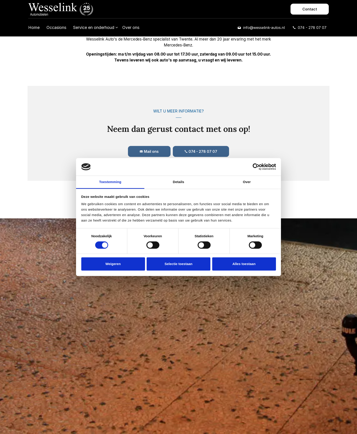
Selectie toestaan (179, 264)
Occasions (56, 27)
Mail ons (149, 151)
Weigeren (113, 264)
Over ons (130, 27)
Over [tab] (247, 182)
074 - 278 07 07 (309, 27)
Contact (309, 9)
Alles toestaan (244, 264)
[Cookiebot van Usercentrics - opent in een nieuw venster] (256, 166)
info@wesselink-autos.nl (261, 27)
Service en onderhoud (93, 27)
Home (34, 27)
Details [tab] (178, 182)
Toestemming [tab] (110, 182)
